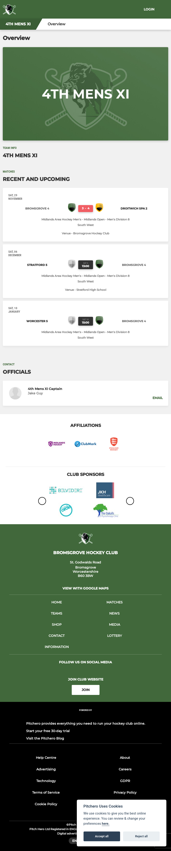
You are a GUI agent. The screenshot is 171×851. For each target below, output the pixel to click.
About (125, 758)
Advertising (46, 769)
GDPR (125, 781)
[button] (85, 393)
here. (105, 824)
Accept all (102, 836)
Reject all (141, 836)
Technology (46, 781)
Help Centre (46, 758)
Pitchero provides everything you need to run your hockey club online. (85, 723)
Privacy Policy (125, 792)
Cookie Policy (46, 804)
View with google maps (85, 588)
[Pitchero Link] (85, 716)
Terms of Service (46, 792)
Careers (125, 769)
